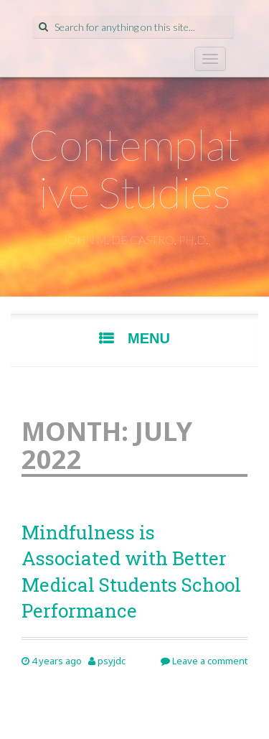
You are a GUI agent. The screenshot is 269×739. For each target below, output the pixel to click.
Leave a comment (204, 660)
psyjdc (112, 660)
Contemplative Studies (134, 168)
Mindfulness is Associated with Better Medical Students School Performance (131, 571)
